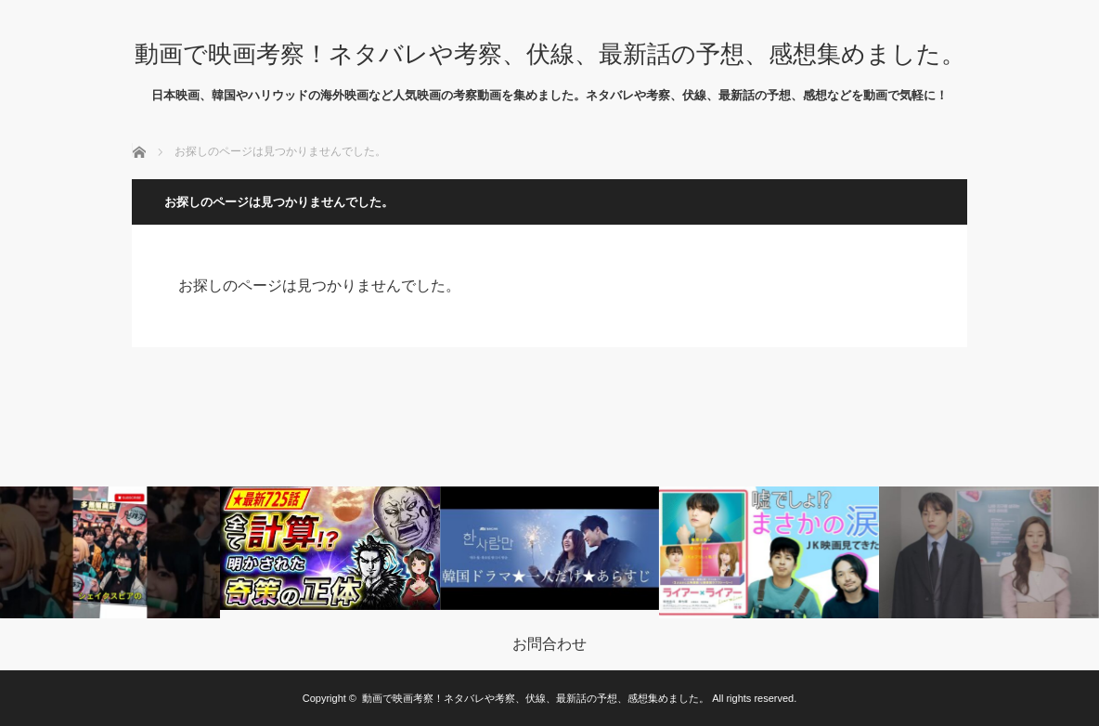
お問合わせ (549, 644)
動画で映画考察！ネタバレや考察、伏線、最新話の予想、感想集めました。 (550, 54)
